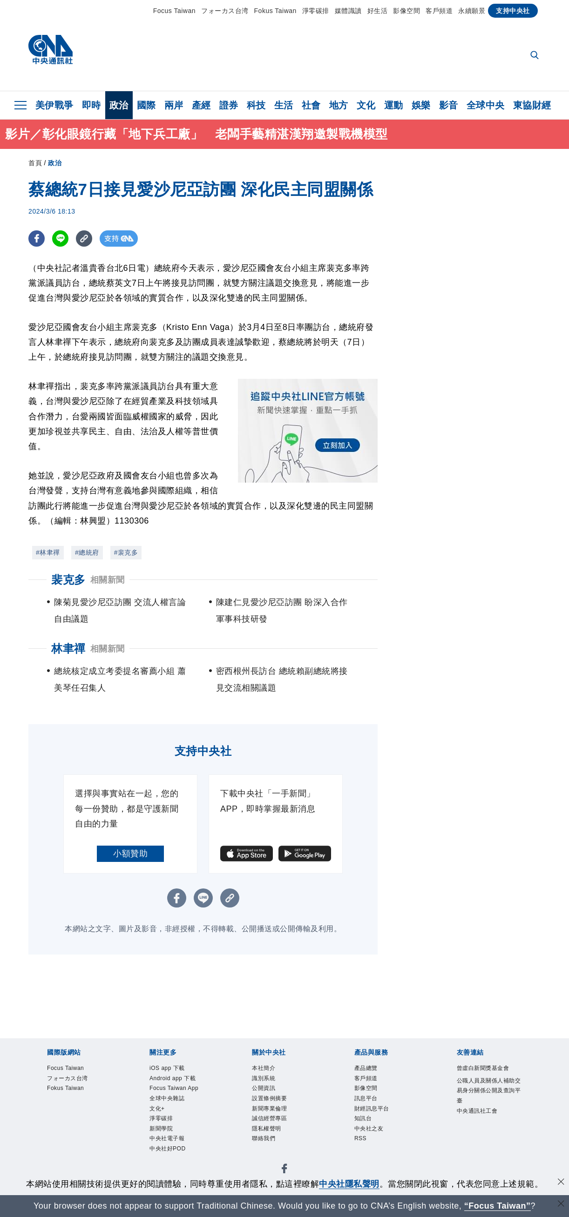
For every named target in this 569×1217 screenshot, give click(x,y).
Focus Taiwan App (175, 1099)
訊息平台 (370, 1106)
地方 (338, 105)
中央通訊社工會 (485, 1143)
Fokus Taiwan (275, 10)
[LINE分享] (60, 238)
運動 (393, 105)
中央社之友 (374, 1142)
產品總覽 (370, 1069)
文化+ (159, 1130)
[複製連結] (84, 238)
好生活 (377, 10)
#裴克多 (126, 552)
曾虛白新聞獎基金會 (485, 1075)
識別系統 (268, 1081)
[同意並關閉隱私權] (561, 1183)
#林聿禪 (48, 552)
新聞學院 (165, 1155)
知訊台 (366, 1130)
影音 (448, 105)
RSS (363, 1155)
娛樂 (421, 105)
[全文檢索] (535, 56)
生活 (283, 105)
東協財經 (532, 105)
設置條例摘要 (276, 1106)
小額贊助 (130, 853)
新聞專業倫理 (276, 1118)
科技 (256, 105)
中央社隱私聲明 (349, 1184)
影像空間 (406, 10)
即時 (91, 105)
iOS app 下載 (173, 1069)
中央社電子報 (173, 1167)
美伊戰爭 (54, 105)
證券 (228, 105)
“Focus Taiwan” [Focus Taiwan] (497, 1205)
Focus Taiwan (174, 10)
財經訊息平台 (378, 1118)
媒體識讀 (348, 10)
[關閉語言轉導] (561, 1205)
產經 (201, 105)
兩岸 (173, 105)
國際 (146, 105)
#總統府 (87, 552)
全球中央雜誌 (173, 1118)
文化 (366, 105)
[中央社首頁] (50, 52)
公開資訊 (268, 1093)
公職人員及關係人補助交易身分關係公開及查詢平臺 (485, 1113)
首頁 (35, 163)
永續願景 (471, 10)
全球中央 (486, 105)
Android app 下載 (181, 1081)
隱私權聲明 (272, 1142)
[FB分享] (36, 238)
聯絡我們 (268, 1155)
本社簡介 (268, 1069)
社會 (311, 105)
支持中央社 (513, 10)
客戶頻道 (439, 10)
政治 (119, 105)
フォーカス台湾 (225, 10)
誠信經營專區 (276, 1130)
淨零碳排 (315, 10)
